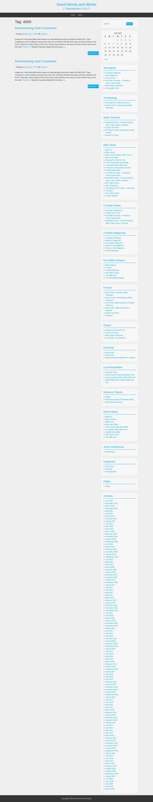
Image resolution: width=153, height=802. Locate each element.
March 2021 (110, 516)
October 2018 (111, 554)
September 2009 (112, 774)
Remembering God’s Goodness (36, 28)
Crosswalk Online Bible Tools (116, 165)
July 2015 (109, 631)
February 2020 (111, 534)
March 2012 (110, 710)
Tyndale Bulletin (112, 196)
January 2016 (111, 621)
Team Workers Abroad (114, 402)
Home (73, 15)
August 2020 (110, 521)
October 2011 (111, 723)
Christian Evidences (113, 73)
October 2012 (111, 692)
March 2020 (110, 531)
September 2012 (112, 695)
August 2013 (110, 672)
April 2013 (109, 679)
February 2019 (111, 549)
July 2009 (109, 779)
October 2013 (111, 666)
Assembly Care (111, 372)
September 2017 (112, 582)
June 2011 (109, 728)
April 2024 (109, 501)
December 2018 (112, 552)
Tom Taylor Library (112, 193)
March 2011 (110, 735)
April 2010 (109, 761)
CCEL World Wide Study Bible (117, 163)
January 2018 (111, 572)
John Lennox (110, 78)
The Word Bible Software (115, 278)
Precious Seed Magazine (115, 248)
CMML (108, 397)
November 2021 (112, 508)
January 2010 (111, 768)
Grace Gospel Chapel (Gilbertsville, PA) (120, 377)
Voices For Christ (112, 135)
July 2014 (109, 651)
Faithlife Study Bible (113, 170)
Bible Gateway (111, 419)
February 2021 (111, 519)
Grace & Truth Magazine (115, 245)
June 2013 (109, 674)
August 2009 (110, 776)
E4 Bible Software (112, 270)
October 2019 (111, 539)
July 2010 (109, 756)
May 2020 (109, 526)
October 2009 (111, 771)
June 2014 (109, 654)
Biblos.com (110, 422)
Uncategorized (111, 472)
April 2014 (109, 659)
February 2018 (111, 570)
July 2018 (109, 559)
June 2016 (109, 615)
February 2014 (111, 664)
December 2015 (112, 623)
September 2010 (112, 751)
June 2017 (109, 590)
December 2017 (112, 575)
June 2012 (109, 702)
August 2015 (110, 628)
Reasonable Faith (112, 88)
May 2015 (109, 633)
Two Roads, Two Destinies (115, 338)
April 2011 (109, 733)
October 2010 (111, 748)
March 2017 (110, 598)
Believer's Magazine (113, 240)
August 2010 (110, 753)
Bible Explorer (111, 265)
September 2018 (112, 557)
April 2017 (109, 595)
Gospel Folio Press (113, 213)
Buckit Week (110, 452)
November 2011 (112, 720)
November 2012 (112, 689)
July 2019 (109, 544)
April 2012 (109, 707)
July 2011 (109, 725)
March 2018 (110, 567)
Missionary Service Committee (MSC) (120, 399)
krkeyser (44, 34)
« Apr (105, 59)
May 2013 (109, 677)
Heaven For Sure (112, 333)
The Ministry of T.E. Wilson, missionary (120, 188)
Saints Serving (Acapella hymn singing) (120, 357)
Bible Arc (109, 150)
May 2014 (109, 656)
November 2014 (112, 644)
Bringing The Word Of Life (115, 160)
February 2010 (111, 766)
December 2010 (112, 743)
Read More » (93, 53)
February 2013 (111, 682)
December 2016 (112, 605)
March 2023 (110, 506)
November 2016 (112, 608)
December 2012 (112, 687)
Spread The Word (112, 127)
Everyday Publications (114, 210)
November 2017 (112, 577)
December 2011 (112, 717)
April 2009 (109, 786)
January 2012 (111, 715)
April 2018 (109, 564)
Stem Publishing (112, 185)
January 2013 (111, 684)
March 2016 (110, 618)
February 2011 (111, 738)
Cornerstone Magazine (114, 243)
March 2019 (110, 547)
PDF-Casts (110, 466)
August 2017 (110, 585)
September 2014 (112, 646)
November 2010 (112, 746)
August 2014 (110, 649)
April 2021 (109, 513)
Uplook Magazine (112, 251)
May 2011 (109, 730)
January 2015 (111, 641)
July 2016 (109, 613)
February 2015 (111, 638)
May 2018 (109, 562)
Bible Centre (110, 152)
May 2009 (109, 784)
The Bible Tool (111, 275)
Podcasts (109, 469)
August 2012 (110, 697)
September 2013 (112, 669)
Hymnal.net (110, 352)
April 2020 (109, 529)
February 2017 (111, 600)
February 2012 (111, 712)
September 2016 (112, 610)
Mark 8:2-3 (27, 47)
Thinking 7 (109, 191)
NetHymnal (110, 355)
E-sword (109, 268)
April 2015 (109, 636)
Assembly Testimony (113, 238)
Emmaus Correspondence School (118, 168)
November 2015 (112, 626)
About (80, 15)
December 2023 (112, 503)
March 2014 (110, 661)
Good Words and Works (76, 4)
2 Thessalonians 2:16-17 (76, 8)
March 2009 (110, 789)
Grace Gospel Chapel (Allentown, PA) (120, 375)
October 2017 (111, 580)
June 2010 (109, 758)
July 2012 (109, 700)
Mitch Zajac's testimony (114, 85)
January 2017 (111, 603)
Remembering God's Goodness (35, 61)
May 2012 (109, 705)
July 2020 (109, 524)
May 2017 (109, 593)
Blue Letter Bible (112, 157)
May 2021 (109, 511)
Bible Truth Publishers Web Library (119, 155)
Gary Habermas (112, 75)
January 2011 (111, 740)
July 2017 (109, 587)
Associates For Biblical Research (118, 103)
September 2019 (112, 542)
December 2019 (112, 536)
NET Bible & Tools (112, 183)
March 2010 (110, 763)
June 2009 (109, 781)
